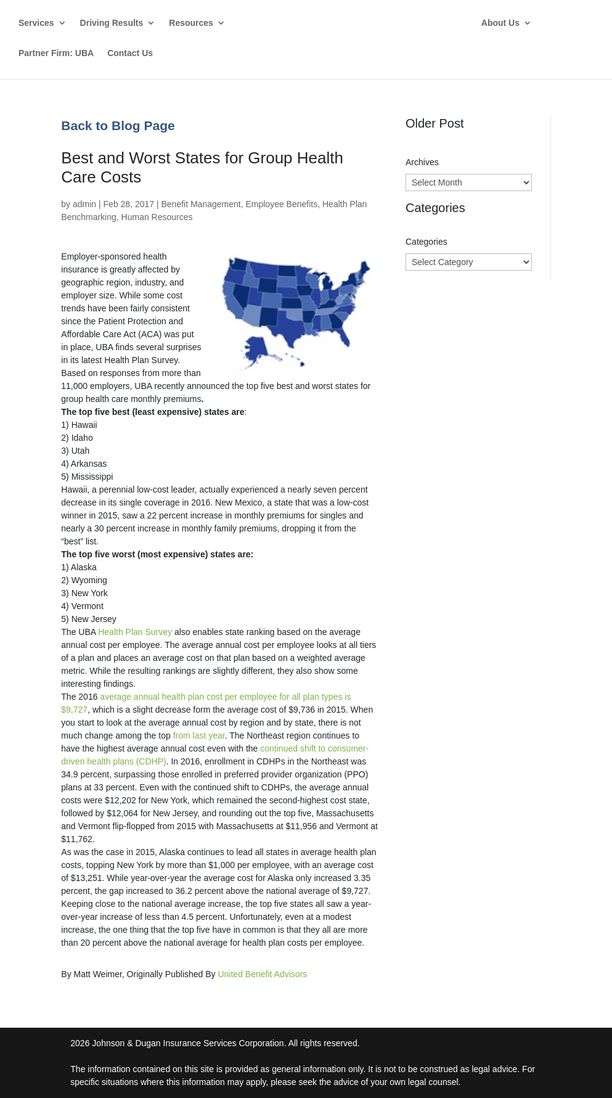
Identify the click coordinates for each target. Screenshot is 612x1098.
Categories (426, 242)
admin (84, 204)
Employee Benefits (281, 204)
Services (36, 23)
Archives (422, 162)
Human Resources (157, 217)
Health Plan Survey (135, 632)
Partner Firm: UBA (56, 53)
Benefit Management (200, 204)
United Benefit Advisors (262, 974)
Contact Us (130, 53)
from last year (199, 735)
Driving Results (112, 23)
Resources (191, 23)
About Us (508, 23)
